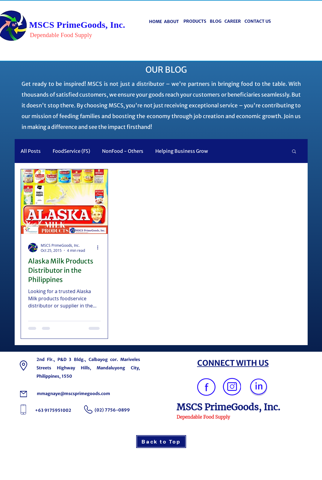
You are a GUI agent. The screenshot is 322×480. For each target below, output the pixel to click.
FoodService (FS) (71, 151)
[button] (294, 152)
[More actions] (99, 247)
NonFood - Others (122, 151)
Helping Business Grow (181, 151)
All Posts (31, 151)
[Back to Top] (161, 441)
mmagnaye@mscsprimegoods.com (73, 393)
